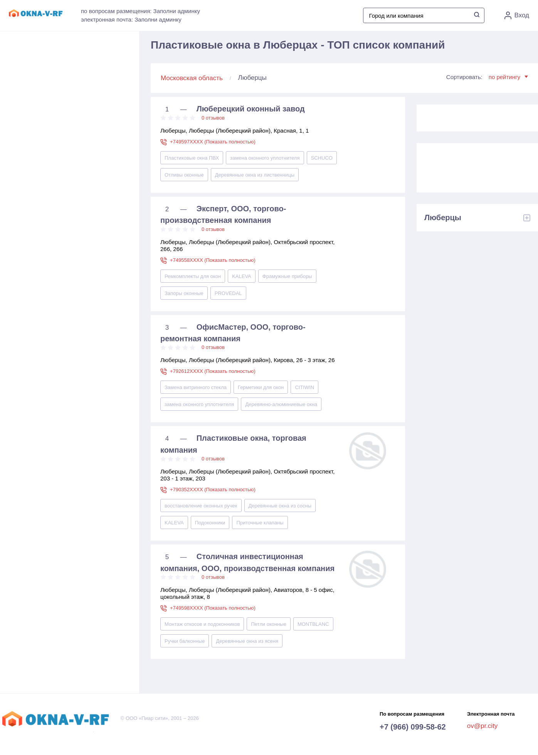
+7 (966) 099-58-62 (413, 727)
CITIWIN (304, 387)
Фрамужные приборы (287, 276)
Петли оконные (268, 624)
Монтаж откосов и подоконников (202, 624)
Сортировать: (487, 77)
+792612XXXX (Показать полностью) (213, 371)
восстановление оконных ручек (201, 506)
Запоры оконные (184, 293)
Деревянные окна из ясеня (247, 641)
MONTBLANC (313, 624)
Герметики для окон (261, 387)
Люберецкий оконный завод (251, 108)
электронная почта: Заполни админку (131, 19)
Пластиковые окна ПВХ (192, 158)
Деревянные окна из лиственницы (254, 175)
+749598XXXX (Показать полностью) (213, 608)
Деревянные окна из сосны (280, 506)
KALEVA (241, 276)
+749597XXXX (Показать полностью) (213, 142)
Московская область (192, 78)
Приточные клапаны (259, 523)
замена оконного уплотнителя (264, 158)
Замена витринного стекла (196, 387)
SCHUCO (322, 158)
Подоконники (210, 523)
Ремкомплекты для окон (193, 276)
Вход (516, 15)
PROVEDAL (228, 293)
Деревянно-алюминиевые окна (281, 404)
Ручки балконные (185, 641)
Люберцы (442, 217)
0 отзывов (213, 118)
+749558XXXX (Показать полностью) (213, 260)
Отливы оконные (184, 175)
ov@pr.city (482, 726)
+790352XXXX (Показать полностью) (213, 489)
